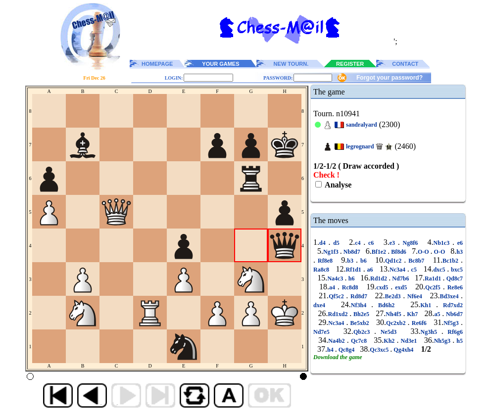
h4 (331, 349)
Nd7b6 (400, 278)
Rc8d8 (350, 287)
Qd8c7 (453, 278)
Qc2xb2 (397, 323)
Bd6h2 (386, 305)
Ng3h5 (431, 331)
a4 (333, 287)
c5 (414, 269)
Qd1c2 (394, 260)
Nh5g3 (443, 340)
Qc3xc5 (380, 349)
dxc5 (440, 269)
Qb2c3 (363, 331)
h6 (351, 278)
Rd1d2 (379, 278)
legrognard (360, 146)
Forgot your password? (389, 77)
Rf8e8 (325, 260)
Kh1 (428, 305)
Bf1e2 (380, 251)
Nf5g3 (452, 323)
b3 (351, 260)
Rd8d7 (358, 296)
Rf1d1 (354, 269)
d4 (323, 242)
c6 (371, 242)
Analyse (337, 185)
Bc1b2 (451, 260)
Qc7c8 (359, 340)
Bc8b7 (416, 260)
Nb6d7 (453, 314)
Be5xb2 (359, 323)
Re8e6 (454, 287)
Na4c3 (335, 278)
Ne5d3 (388, 331)
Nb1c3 (442, 242)
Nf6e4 (414, 296)
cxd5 (383, 287)
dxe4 (321, 305)
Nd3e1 (408, 340)
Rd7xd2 (450, 305)
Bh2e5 (361, 314)
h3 (459, 251)
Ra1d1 (434, 278)
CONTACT (405, 64)
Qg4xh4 (403, 349)
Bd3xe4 (450, 296)
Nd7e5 (323, 331)
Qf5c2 (337, 296)
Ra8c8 (322, 269)
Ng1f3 (331, 251)
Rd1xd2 (339, 314)
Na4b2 (337, 340)
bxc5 (456, 269)
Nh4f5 (394, 314)
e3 (394, 242)
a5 (438, 314)
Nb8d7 (352, 251)
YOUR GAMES (220, 64)
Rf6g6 (453, 331)
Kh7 (412, 314)
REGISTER (350, 64)
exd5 (400, 287)
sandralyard (361, 124)
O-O (424, 251)
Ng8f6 (410, 242)
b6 (363, 260)
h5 (458, 340)
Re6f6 (419, 323)
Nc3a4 (398, 269)
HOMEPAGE (157, 64)
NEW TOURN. (291, 64)
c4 (359, 242)
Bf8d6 (399, 251)
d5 (336, 242)
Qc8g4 (346, 349)
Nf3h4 (361, 305)
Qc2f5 (434, 287)
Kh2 (390, 340)
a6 (370, 269)
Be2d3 (394, 296)
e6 (458, 242)
